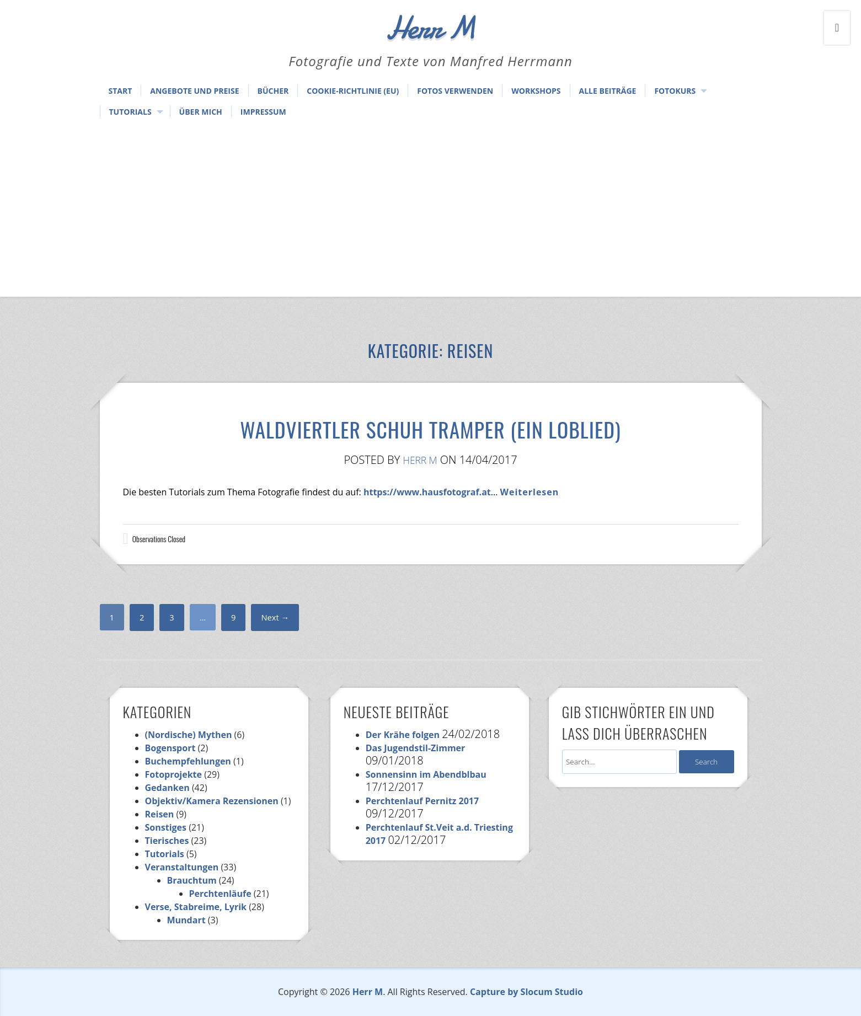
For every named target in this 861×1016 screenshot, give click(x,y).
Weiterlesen (529, 492)
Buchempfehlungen (188, 761)
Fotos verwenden (455, 90)
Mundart (186, 920)
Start (120, 90)
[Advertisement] (431, 208)
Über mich (200, 111)
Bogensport (170, 748)
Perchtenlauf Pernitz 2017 (422, 801)
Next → (279, 617)
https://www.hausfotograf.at (427, 492)
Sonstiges (165, 827)
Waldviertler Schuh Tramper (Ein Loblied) (431, 424)
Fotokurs (675, 90)
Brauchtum (192, 880)
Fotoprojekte (173, 774)
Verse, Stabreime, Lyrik (196, 907)
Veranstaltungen (182, 867)
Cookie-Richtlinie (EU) (353, 90)
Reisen (159, 814)
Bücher (273, 90)
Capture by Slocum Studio (526, 992)
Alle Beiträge (608, 90)
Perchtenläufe (220, 893)
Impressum (263, 111)
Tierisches (167, 841)
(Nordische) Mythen (188, 735)
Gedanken (167, 788)
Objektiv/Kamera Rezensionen (212, 801)
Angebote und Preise (194, 90)
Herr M (420, 459)
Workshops (535, 90)
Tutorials (130, 111)
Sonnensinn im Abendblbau (426, 774)
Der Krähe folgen (403, 735)
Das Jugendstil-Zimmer (416, 748)
